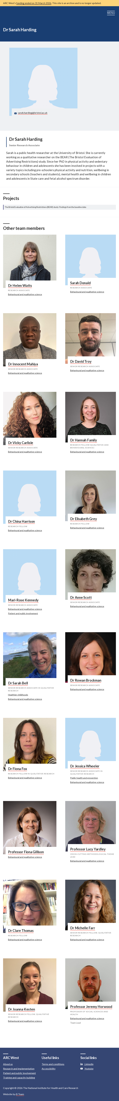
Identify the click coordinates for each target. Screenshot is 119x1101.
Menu (111, 13)
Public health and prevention (84, 778)
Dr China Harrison (21, 521)
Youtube (86, 1068)
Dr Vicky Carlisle (20, 443)
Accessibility (48, 1068)
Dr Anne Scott (81, 597)
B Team (20, 1094)
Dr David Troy (80, 361)
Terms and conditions (53, 1064)
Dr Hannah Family (83, 440)
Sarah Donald (80, 283)
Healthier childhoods (18, 694)
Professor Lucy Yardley (88, 849)
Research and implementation (18, 1068)
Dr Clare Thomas (21, 930)
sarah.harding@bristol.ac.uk (32, 112)
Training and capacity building (19, 1077)
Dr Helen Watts (20, 285)
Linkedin (86, 1064)
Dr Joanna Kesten (21, 1009)
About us (8, 1064)
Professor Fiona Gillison (26, 852)
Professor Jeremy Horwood (91, 1007)
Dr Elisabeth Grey (83, 519)
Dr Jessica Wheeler (84, 766)
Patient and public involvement (23, 613)
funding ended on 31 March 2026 (33, 3)
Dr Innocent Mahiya (23, 364)
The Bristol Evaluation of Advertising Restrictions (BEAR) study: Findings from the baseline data (45, 207)
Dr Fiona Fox (17, 769)
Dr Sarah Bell (18, 683)
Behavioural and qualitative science (25, 294)
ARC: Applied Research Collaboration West (18, 13)
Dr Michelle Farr (82, 928)
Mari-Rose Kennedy (23, 600)
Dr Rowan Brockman (85, 680)
